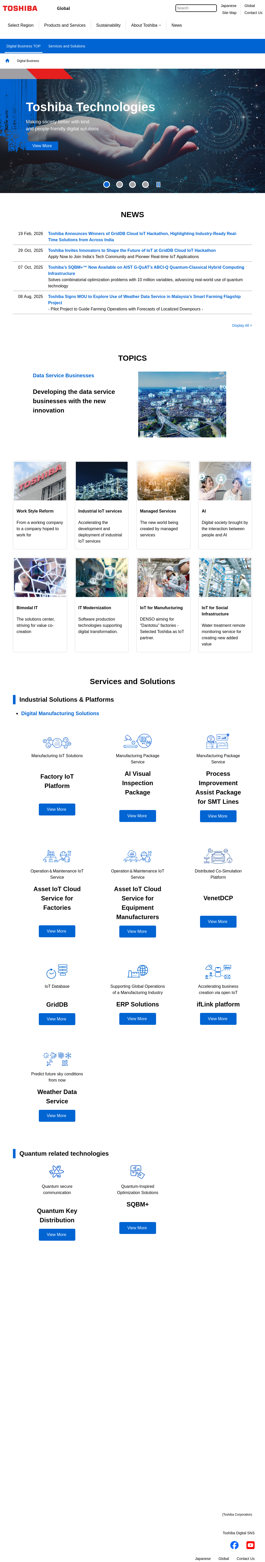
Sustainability (108, 25)
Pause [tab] (158, 184)
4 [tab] (145, 184)
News (177, 25)
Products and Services (65, 25)
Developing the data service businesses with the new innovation (74, 401)
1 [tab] (106, 184)
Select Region (21, 25)
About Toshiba (146, 25)
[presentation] (119, 184)
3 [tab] (132, 184)
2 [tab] (119, 184)
